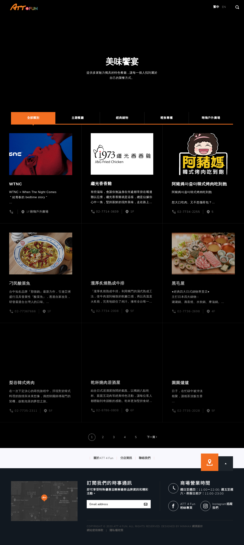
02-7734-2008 (107, 311)
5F (132, 311)
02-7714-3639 (107, 212)
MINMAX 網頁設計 (191, 526)
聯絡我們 (145, 458)
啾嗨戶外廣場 (211, 118)
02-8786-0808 (107, 411)
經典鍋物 (122, 118)
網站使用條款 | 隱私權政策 (105, 530)
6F (132, 411)
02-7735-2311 (26, 411)
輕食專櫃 (166, 118)
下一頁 (152, 442)
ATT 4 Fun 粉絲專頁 (187, 506)
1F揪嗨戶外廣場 (37, 212)
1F (132, 212)
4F (213, 311)
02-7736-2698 (188, 311)
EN (224, 7)
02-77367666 (25, 311)
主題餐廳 (77, 118)
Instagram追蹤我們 (222, 506)
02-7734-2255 (188, 212)
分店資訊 (126, 458)
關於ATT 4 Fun (103, 458)
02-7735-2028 (188, 411)
